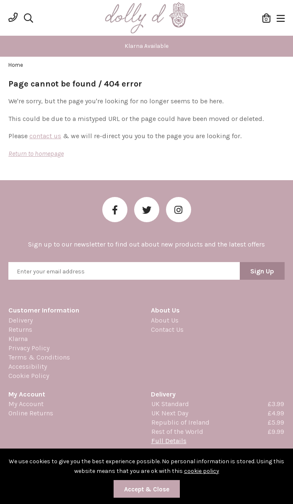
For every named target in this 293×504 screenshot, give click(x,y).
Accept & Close (146, 489)
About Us (165, 320)
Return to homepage (36, 154)
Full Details (169, 441)
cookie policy (201, 471)
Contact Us (167, 329)
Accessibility (27, 366)
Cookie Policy (28, 376)
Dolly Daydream (147, 18)
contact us (45, 136)
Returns (20, 329)
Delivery (20, 320)
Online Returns (30, 413)
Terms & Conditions (39, 357)
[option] (146, 46)
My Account (26, 404)
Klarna (18, 339)
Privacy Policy (28, 348)
